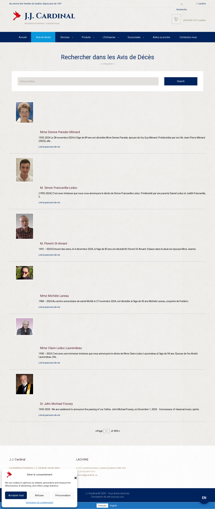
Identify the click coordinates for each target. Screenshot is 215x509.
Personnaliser (63, 495)
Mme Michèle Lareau (55, 296)
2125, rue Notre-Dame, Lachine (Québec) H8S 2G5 (102, 467)
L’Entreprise (109, 37)
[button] (72, 474)
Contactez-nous (188, 37)
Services (65, 37)
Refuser (39, 495)
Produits (86, 37)
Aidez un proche (161, 37)
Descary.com (117, 496)
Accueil (23, 37)
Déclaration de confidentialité (39, 502)
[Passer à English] (113, 505)
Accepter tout (16, 495)
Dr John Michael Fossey (58, 403)
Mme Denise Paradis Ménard (61, 133)
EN (204, 498)
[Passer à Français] (102, 505)
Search (184, 82)
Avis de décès (43, 37)
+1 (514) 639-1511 (86, 471)
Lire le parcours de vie (50, 147)
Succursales (134, 37)
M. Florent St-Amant (55, 244)
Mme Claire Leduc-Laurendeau (62, 348)
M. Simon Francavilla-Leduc (60, 188)
